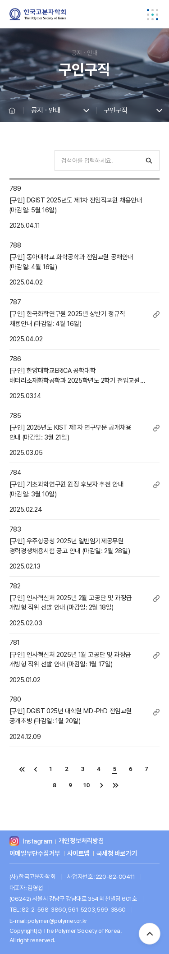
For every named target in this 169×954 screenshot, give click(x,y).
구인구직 (115, 110)
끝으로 (116, 785)
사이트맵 (78, 853)
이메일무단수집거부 (34, 853)
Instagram (37, 841)
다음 (101, 785)
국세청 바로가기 (116, 853)
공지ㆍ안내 (45, 110)
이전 (36, 769)
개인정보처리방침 (81, 841)
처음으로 (21, 769)
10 (86, 785)
